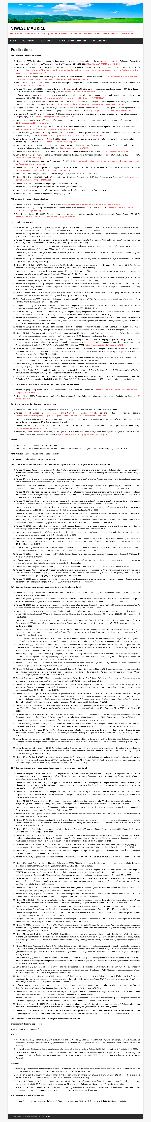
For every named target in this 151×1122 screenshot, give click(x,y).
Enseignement (46, 41)
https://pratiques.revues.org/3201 (61, 142)
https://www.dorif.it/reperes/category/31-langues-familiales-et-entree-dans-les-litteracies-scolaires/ (61, 416)
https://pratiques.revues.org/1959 (30, 157)
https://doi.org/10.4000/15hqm (30, 85)
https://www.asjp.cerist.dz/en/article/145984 (55, 116)
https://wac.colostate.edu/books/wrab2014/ (104, 345)
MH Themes (46, 1116)
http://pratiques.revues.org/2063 (73, 148)
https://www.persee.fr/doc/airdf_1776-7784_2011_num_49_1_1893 (44, 170)
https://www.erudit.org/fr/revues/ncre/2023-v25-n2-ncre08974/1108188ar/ (72, 98)
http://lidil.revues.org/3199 (116, 151)
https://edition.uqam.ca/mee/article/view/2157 (85, 91)
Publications (27, 41)
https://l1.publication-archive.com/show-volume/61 (110, 110)
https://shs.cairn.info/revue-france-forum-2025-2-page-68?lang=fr (45, 217)
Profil (13, 41)
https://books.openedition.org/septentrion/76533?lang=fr (81, 434)
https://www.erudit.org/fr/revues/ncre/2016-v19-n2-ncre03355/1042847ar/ (70, 135)
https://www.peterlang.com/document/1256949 (36, 428)
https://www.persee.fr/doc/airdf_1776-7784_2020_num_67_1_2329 (46, 129)
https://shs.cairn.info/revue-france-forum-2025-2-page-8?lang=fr (91, 204)
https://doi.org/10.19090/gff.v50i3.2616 (103, 64)
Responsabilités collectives (72, 41)
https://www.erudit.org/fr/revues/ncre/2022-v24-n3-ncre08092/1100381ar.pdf (91, 104)
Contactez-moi (99, 41)
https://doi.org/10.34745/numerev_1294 (36, 123)
